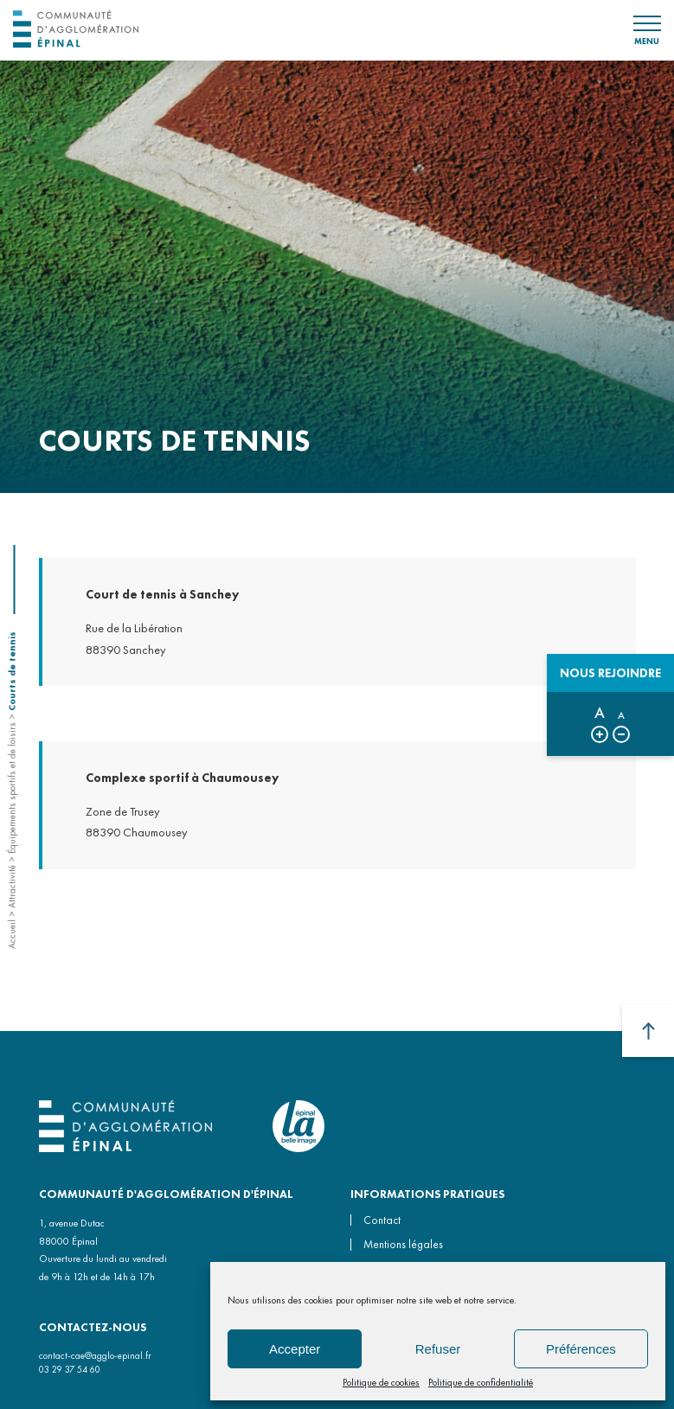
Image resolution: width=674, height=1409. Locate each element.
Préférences (581, 1349)
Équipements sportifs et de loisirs (11, 788)
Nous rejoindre (610, 673)
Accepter (294, 1349)
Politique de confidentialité (480, 1382)
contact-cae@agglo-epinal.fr (95, 1355)
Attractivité (11, 886)
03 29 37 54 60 (69, 1369)
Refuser (438, 1349)
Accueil (11, 934)
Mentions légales (403, 1244)
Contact (382, 1220)
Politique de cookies (381, 1382)
